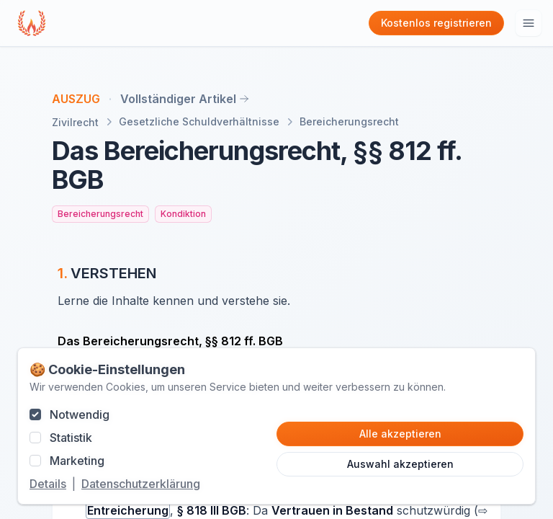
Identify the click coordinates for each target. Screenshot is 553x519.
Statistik (71, 437)
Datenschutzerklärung (140, 483)
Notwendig (79, 414)
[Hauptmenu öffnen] (528, 23)
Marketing (77, 460)
